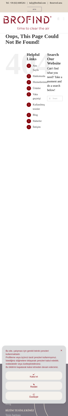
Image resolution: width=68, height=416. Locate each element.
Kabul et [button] (34, 375)
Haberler (37, 121)
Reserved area (56, 3)
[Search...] (55, 98)
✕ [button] (61, 350)
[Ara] (49, 98)
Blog (35, 115)
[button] (34, 9)
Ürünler (37, 88)
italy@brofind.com (37, 3)
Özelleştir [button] (33, 395)
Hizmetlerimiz (40, 82)
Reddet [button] (33, 385)
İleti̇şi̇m (37, 127)
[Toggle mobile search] (58, 19)
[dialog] (34, 375)
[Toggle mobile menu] (63, 19)
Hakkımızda (39, 76)
